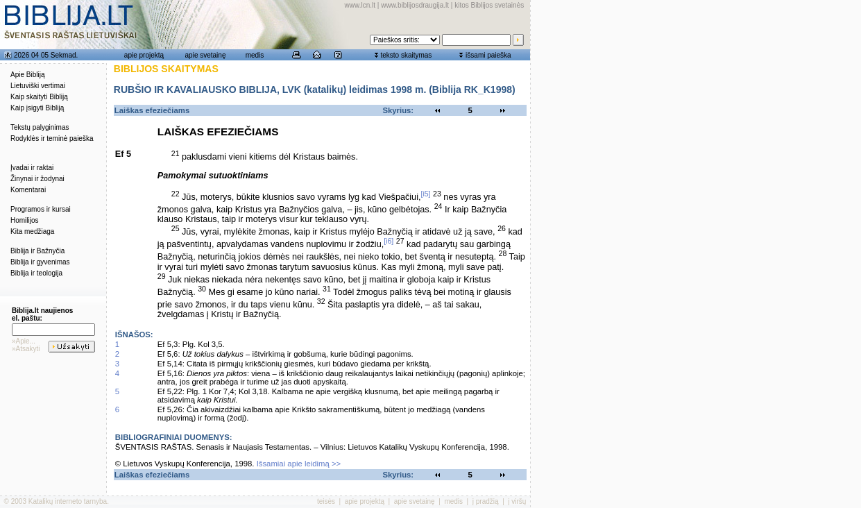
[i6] (388, 241)
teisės (326, 501)
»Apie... (23, 341)
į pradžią (485, 501)
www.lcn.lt (360, 5)
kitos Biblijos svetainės (489, 5)
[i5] (425, 193)
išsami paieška (488, 55)
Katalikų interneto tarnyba (67, 501)
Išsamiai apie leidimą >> (299, 463)
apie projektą (144, 55)
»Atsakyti (26, 349)
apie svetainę (205, 55)
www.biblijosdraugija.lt (415, 5)
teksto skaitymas (406, 55)
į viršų (517, 501)
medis (255, 55)
